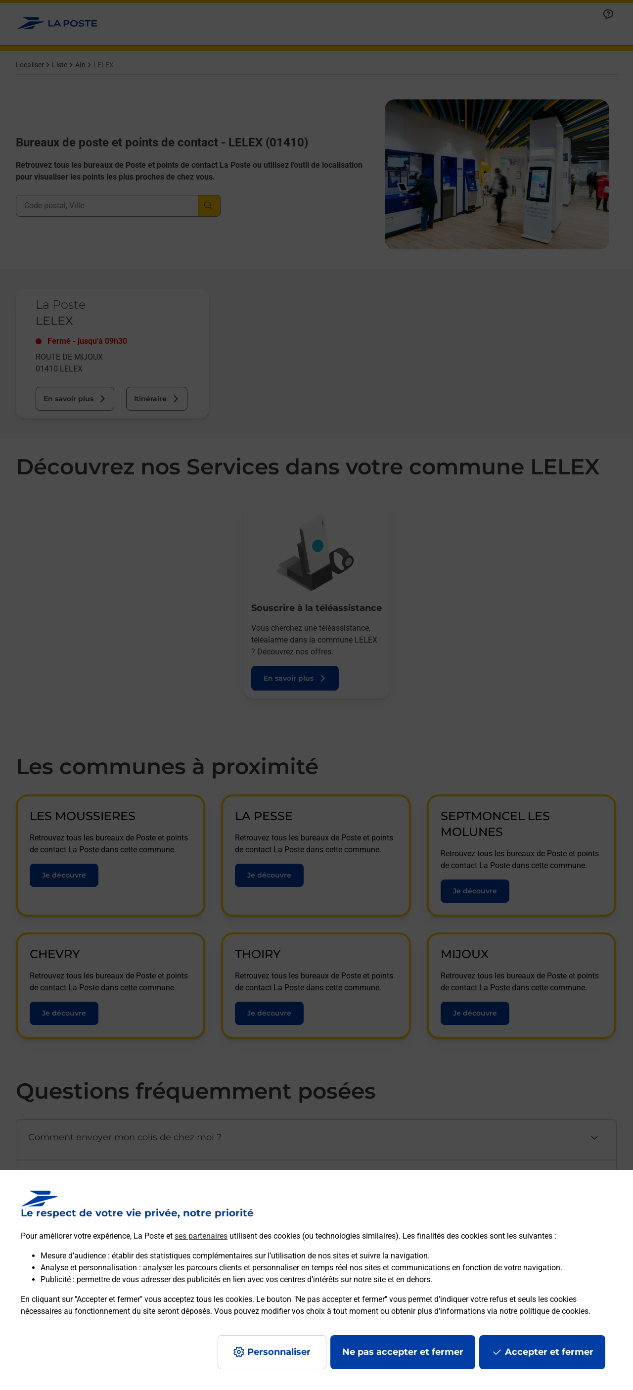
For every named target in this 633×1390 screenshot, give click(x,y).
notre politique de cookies (543, 1311)
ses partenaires (201, 1236)
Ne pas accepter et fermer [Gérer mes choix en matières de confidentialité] (402, 1351)
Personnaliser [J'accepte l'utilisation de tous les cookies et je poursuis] (279, 1351)
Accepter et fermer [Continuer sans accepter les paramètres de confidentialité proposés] (549, 1351)
